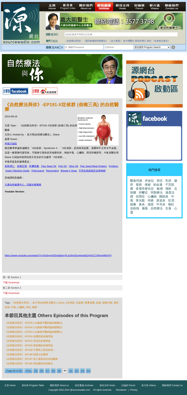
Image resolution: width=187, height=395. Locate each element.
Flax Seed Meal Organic (93, 166)
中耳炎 (160, 204)
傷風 (145, 208)
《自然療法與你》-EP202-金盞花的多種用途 (29, 336)
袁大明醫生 (128, 41)
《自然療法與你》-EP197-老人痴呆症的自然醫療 (31, 359)
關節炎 (163, 196)
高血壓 (79, 302)
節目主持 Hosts (107, 385)
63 (82, 370)
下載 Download (11, 282)
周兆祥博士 (140, 41)
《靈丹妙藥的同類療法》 (95, 41)
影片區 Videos (149, 385)
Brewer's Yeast (69, 170)
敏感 (160, 188)
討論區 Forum (128, 385)
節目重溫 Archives (84, 385)
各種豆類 (22, 166)
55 (35, 370)
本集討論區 (11, 143)
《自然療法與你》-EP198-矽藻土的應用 (26, 354)
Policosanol (37, 170)
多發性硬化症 (145, 188)
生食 (168, 208)
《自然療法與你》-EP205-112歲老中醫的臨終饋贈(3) (33, 322)
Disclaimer (121, 390)
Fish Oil (62, 166)
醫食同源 (136, 180)
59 (59, 370)
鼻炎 (142, 204)
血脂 (98, 302)
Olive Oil (73, 166)
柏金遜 (157, 184)
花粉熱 (134, 208)
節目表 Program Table (33, 385)
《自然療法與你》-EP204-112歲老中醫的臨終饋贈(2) (33, 327)
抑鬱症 (143, 192)
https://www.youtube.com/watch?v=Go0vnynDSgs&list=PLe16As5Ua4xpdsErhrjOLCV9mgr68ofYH (58, 255)
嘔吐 (171, 204)
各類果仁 (10, 166)
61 (70, 370)
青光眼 (140, 200)
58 (53, 370)
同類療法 (157, 192)
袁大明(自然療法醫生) (44, 302)
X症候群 (70, 302)
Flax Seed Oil (48, 166)
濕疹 (168, 188)
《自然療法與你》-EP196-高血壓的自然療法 (29, 363)
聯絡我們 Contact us (172, 385)
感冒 (151, 204)
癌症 (149, 41)
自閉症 (140, 196)
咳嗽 (133, 204)
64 (88, 370)
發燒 (139, 184)
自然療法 (157, 208)
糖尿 (34, 307)
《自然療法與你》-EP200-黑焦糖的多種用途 (29, 345)
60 (65, 370)
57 (47, 370)
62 (76, 370)
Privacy (133, 390)
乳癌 (168, 180)
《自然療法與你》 (74, 41)
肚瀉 (171, 200)
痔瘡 (151, 200)
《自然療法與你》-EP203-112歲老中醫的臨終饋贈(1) (33, 331)
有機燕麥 (34, 166)
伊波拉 (149, 180)
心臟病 (20, 307)
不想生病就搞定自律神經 (92, 170)
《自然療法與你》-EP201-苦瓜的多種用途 (27, 340)
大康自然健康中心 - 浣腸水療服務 (23, 184)
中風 (13, 307)
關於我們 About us (59, 385)
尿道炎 (160, 200)
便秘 (148, 184)
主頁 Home (9, 385)
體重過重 (90, 302)
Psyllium (113, 166)
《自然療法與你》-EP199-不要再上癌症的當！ (30, 349)
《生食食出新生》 (161, 41)
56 (41, 370)
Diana (61, 302)
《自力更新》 (115, 41)
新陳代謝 (107, 302)
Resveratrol (52, 170)
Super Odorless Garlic (17, 170)
